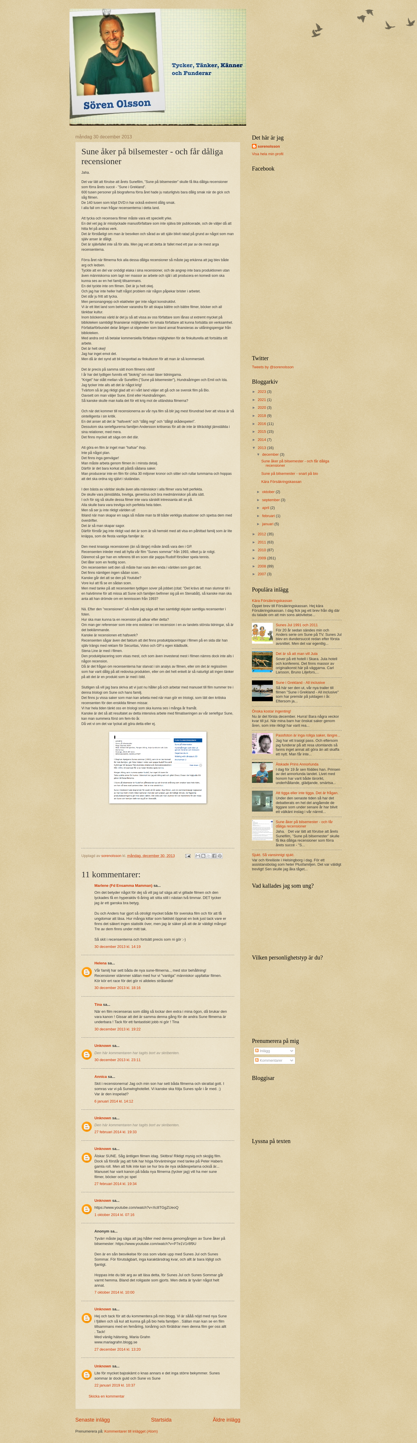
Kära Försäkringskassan (281, 481)
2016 (262, 424)
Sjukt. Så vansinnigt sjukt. (273, 855)
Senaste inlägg (92, 1420)
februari (269, 516)
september (271, 500)
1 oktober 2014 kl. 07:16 (114, 1215)
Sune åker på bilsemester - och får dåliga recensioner (304, 824)
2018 (262, 415)
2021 (262, 400)
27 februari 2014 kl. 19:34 (115, 1184)
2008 (262, 566)
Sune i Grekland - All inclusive (300, 682)
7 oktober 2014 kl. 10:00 (114, 1292)
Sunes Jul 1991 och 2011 (297, 625)
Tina (98, 1004)
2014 (262, 439)
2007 (262, 574)
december (271, 454)
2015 (262, 431)
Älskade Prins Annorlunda (297, 764)
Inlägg (262, 1051)
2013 (262, 448)
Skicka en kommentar (107, 1396)
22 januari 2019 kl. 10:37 (114, 1385)
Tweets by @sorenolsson (273, 367)
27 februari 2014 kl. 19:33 (115, 1132)
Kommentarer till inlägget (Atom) (131, 1431)
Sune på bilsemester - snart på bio (289, 473)
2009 (262, 558)
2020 (262, 407)
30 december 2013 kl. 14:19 (117, 946)
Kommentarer (268, 1060)
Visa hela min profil (268, 154)
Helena (100, 963)
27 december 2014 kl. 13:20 (117, 1349)
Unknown (102, 1045)
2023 (262, 391)
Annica (100, 1076)
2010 (262, 550)
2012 (262, 534)
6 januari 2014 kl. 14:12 (113, 1101)
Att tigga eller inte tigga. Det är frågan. (307, 793)
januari (268, 524)
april (266, 508)
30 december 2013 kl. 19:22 (117, 1029)
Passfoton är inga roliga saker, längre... (308, 735)
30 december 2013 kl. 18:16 (117, 988)
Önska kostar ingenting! (271, 711)
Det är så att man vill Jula (297, 653)
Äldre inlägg (226, 1420)
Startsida (161, 1420)
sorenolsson (269, 146)
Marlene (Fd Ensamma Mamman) (123, 885)
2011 (262, 542)
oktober (269, 492)
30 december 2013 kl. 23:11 (117, 1060)
